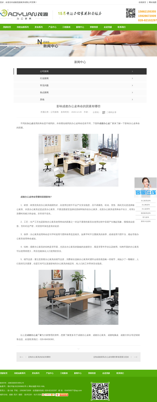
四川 (15, 394)
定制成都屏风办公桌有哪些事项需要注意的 (111, 357)
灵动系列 (35, 373)
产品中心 (49, 373)
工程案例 (64, 373)
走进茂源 (106, 373)
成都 (11, 394)
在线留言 (142, 2)
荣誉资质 (92, 373)
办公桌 (30, 123)
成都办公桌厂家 (34, 335)
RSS (39, 386)
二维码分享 (111, 112)
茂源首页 (3, 373)
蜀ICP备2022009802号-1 (17, 386)
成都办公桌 (104, 123)
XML (43, 386)
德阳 (20, 394)
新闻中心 (78, 373)
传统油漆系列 (19, 373)
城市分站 (3, 394)
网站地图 (152, 2)
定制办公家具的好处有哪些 (39, 357)
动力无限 (37, 394)
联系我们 (120, 373)
